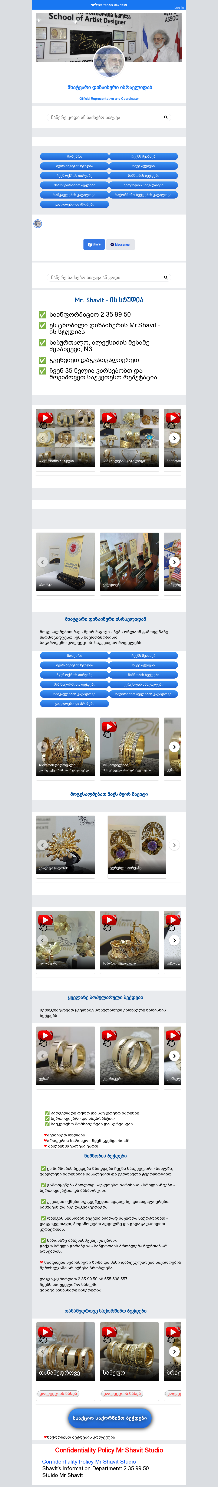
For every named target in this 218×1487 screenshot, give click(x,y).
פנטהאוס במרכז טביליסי (109, 5)
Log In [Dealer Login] (179, 7)
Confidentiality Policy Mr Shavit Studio (89, 1462)
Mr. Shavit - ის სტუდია (109, 301)
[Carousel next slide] (174, 438)
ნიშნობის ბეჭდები (105, 1156)
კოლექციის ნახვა (58, 1393)
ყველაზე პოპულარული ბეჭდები (105, 997)
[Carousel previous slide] (42, 438)
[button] (157, 117)
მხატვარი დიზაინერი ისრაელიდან (109, 87)
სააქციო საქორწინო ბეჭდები (110, 1418)
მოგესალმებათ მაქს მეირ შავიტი (109, 794)
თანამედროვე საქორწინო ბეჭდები (105, 1311)
